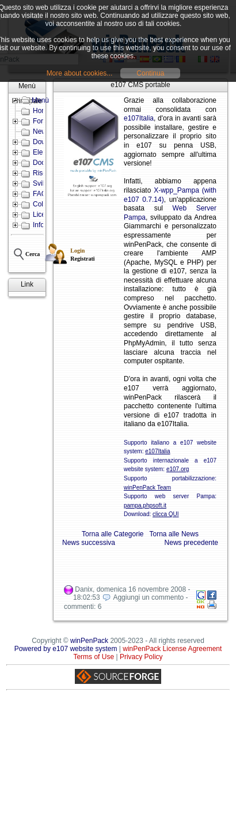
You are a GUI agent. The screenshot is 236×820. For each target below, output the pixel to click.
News (41, 131)
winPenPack (89, 641)
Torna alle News (174, 534)
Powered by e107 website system (65, 649)
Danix (84, 589)
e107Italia (139, 118)
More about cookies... (80, 73)
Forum (43, 121)
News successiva (88, 543)
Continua (150, 73)
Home (42, 111)
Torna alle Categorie (112, 534)
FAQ (40, 194)
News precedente (191, 543)
